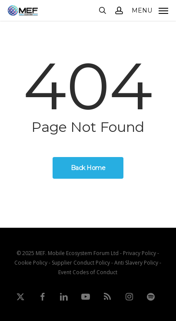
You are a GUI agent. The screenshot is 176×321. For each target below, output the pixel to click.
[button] (150, 9)
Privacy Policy (139, 253)
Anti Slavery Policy (136, 262)
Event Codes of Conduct (87, 272)
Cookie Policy (30, 262)
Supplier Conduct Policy (81, 262)
